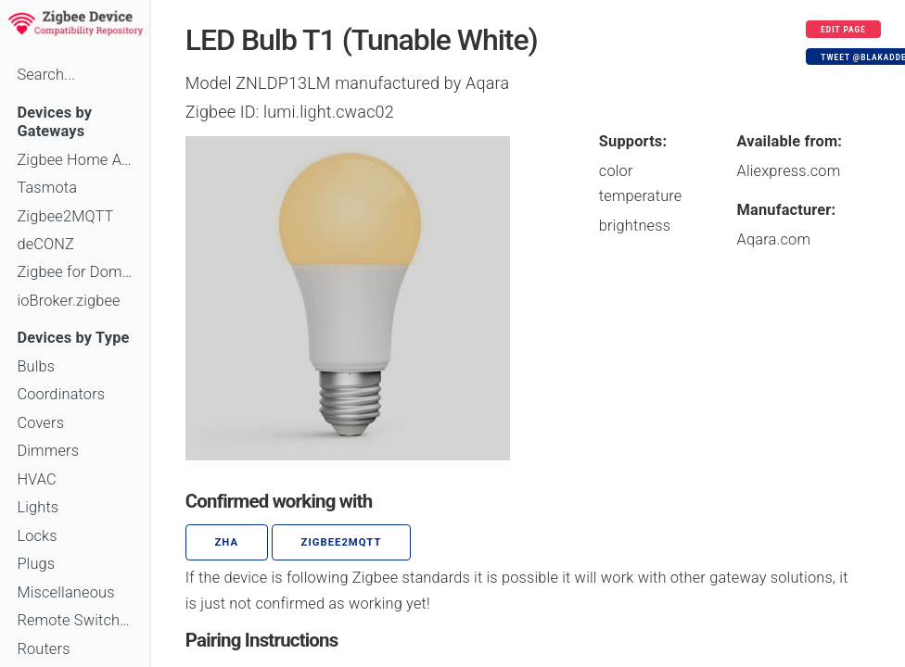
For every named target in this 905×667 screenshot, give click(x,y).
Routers (43, 649)
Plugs (36, 564)
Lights (37, 507)
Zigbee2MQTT (65, 216)
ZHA (227, 542)
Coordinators (61, 394)
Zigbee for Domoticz (74, 272)
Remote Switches (74, 620)
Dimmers (48, 450)
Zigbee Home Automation (74, 160)
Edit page (843, 29)
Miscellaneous (65, 592)
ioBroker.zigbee (68, 300)
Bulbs (36, 366)
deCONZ (45, 244)
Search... (46, 74)
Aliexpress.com (789, 171)
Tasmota (47, 187)
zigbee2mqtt (341, 542)
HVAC (37, 479)
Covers (40, 423)
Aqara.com (774, 239)
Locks (37, 536)
